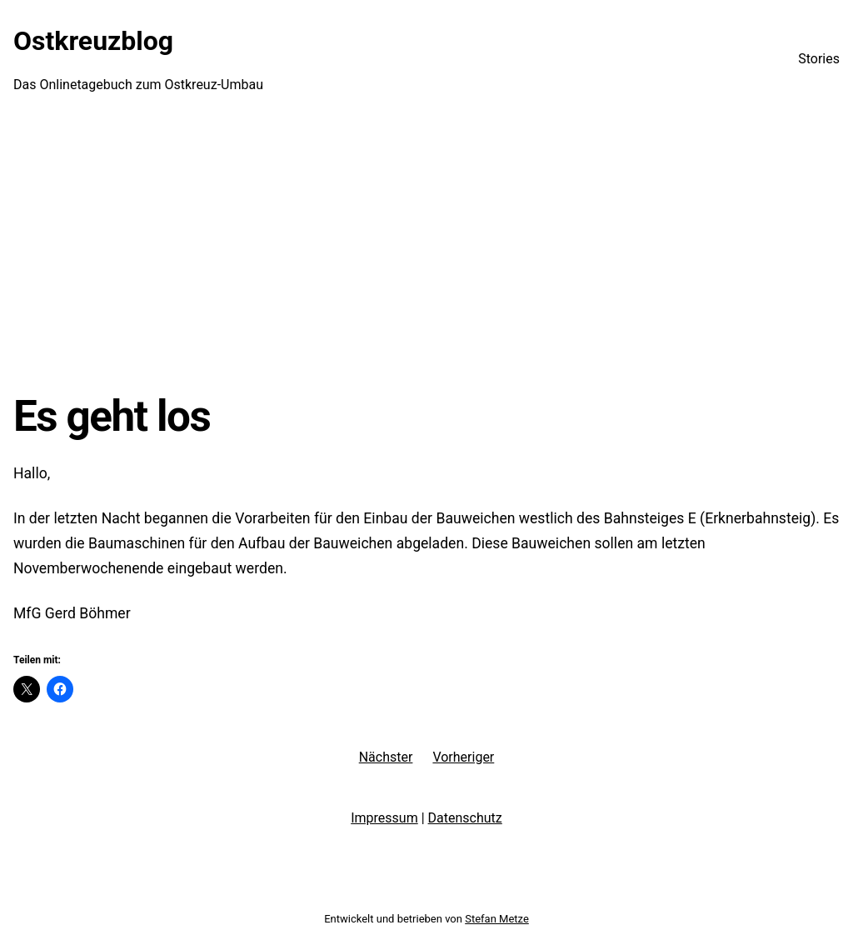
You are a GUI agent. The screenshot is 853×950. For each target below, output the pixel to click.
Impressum (384, 818)
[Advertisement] (426, 254)
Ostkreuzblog (93, 41)
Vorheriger (463, 757)
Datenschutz (465, 818)
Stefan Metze (497, 918)
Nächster (386, 757)
